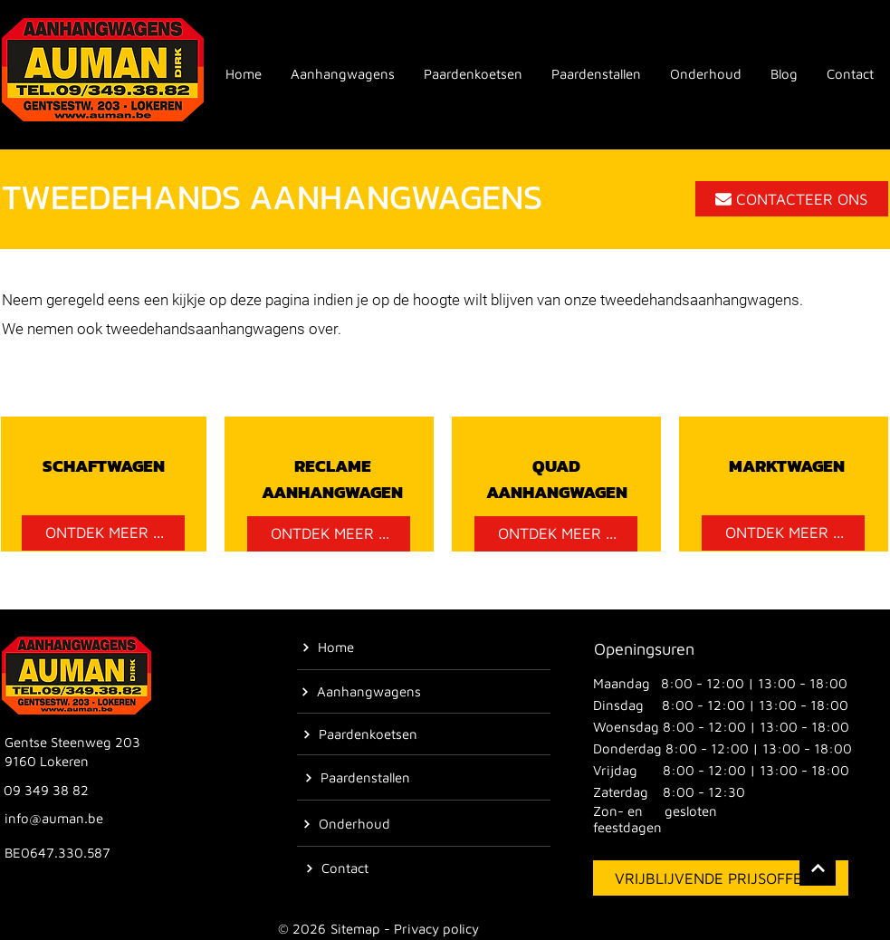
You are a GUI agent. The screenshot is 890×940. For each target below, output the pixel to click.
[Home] (328, 647)
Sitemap (355, 928)
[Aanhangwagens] (361, 692)
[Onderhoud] (347, 824)
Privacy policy (436, 928)
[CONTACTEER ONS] (791, 198)
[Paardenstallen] (357, 778)
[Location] (817, 867)
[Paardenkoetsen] (360, 734)
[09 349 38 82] (48, 790)
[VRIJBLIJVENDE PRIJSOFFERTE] (720, 878)
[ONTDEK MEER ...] (103, 533)
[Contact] (337, 868)
